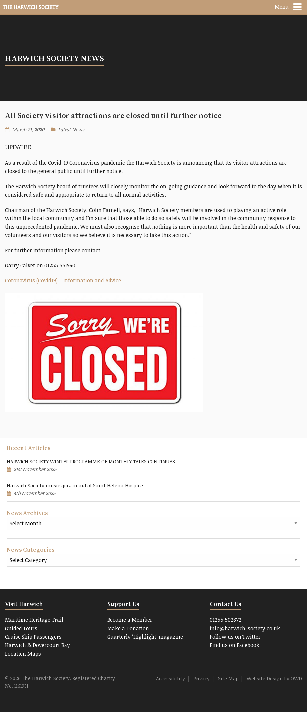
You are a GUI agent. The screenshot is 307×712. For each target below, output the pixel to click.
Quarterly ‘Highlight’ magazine (145, 636)
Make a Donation (128, 628)
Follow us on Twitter (235, 636)
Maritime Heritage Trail (34, 619)
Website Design (265, 678)
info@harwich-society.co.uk (245, 628)
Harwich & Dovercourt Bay (37, 645)
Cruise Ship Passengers (33, 636)
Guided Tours (21, 628)
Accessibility (170, 678)
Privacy (201, 678)
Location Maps (23, 653)
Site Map (228, 678)
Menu (282, 6)
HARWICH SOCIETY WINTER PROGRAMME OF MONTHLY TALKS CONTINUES (91, 461)
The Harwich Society (30, 7)
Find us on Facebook (234, 645)
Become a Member (129, 619)
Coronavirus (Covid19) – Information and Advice (63, 280)
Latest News (71, 129)
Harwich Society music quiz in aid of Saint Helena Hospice (75, 485)
